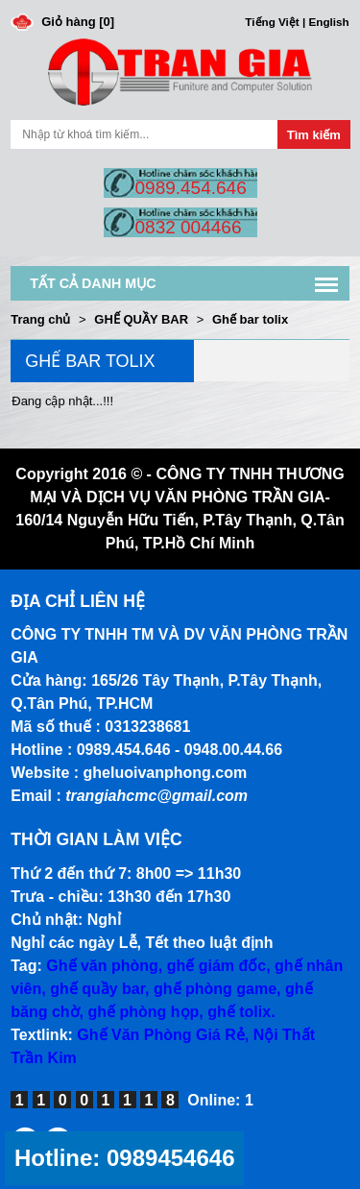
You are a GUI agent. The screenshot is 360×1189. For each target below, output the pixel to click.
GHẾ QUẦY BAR (141, 319)
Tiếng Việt (272, 21)
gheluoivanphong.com (166, 772)
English (329, 21)
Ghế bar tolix (250, 319)
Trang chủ (40, 319)
